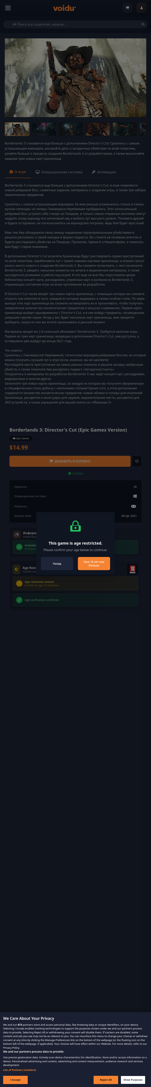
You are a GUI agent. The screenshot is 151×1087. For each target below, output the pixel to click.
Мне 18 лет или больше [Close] (94, 563)
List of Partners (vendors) (19, 1076)
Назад (57, 563)
